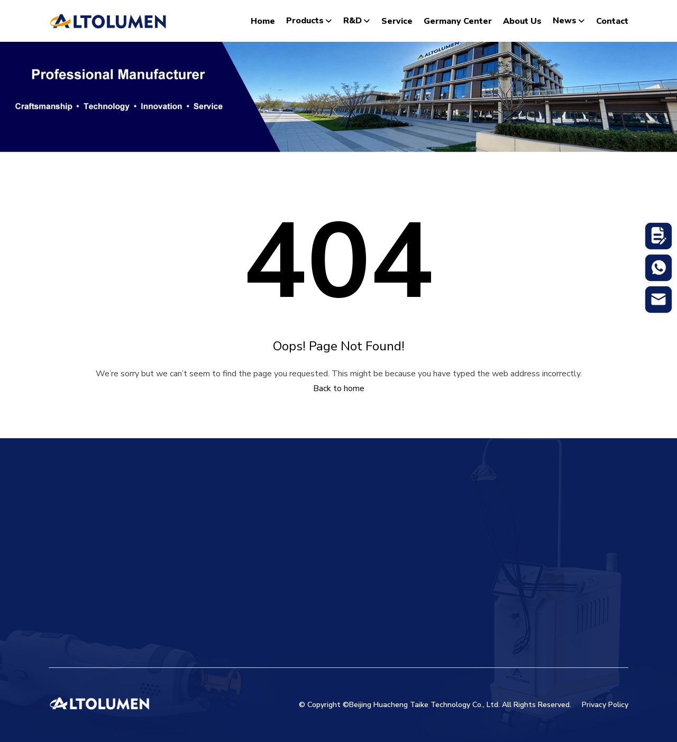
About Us (522, 21)
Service (397, 21)
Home (263, 21)
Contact (612, 21)
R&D (356, 21)
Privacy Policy (605, 705)
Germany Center (458, 21)
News (569, 21)
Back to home (338, 388)
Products (309, 21)
